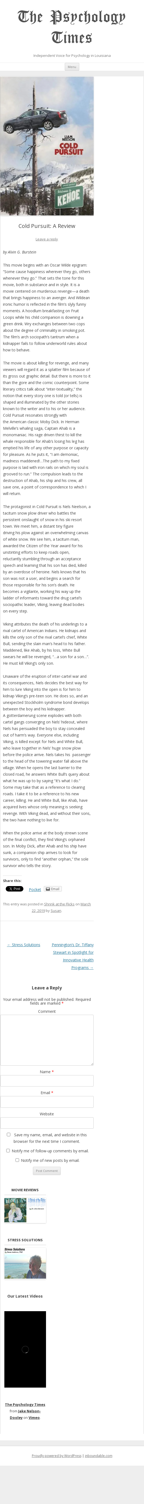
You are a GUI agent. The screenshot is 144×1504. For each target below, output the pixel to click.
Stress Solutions (23, 944)
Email (47, 1092)
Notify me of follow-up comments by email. (50, 1150)
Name (47, 1071)
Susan (56, 910)
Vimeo (34, 1417)
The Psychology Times (72, 27)
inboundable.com (98, 1455)
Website (47, 1113)
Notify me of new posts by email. (50, 1160)
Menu (72, 67)
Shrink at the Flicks (59, 904)
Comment (47, 1011)
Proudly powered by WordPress (56, 1455)
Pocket (35, 889)
